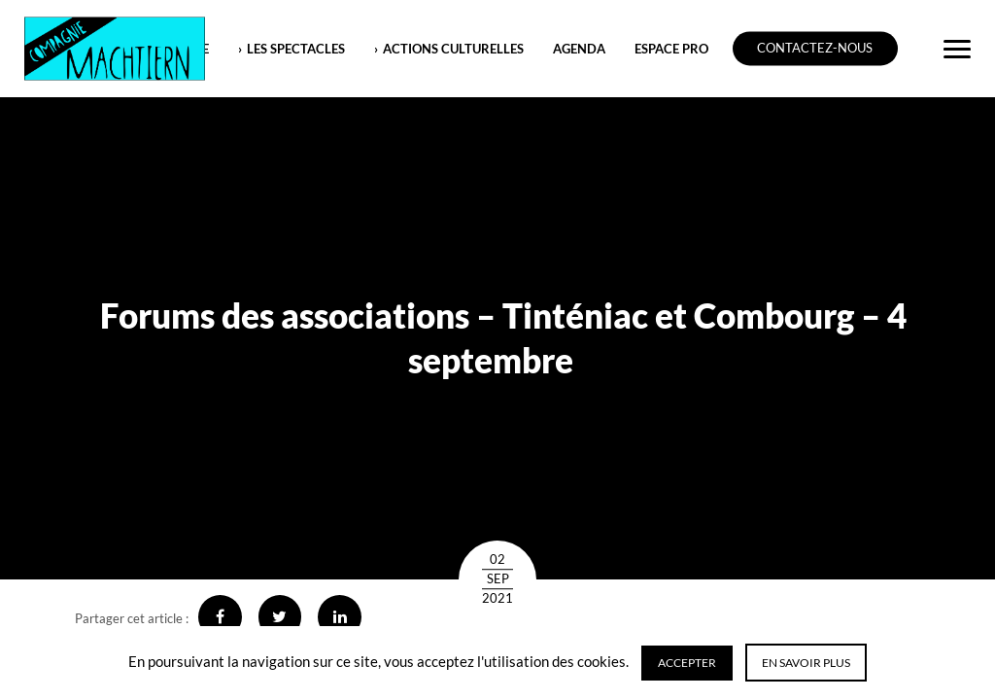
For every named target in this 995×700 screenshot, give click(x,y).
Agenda (579, 48)
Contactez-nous (815, 48)
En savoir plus (806, 662)
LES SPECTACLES (296, 48)
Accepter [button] (687, 662)
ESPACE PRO (671, 48)
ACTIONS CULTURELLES (453, 48)
